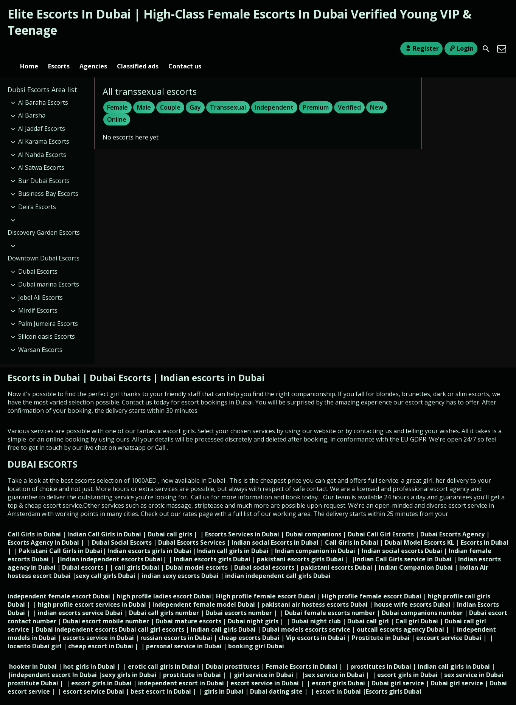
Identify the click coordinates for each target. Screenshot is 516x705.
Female (117, 95)
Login (461, 48)
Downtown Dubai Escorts (43, 246)
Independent (274, 95)
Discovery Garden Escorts (44, 220)
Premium (316, 95)
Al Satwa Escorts (41, 155)
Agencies (93, 49)
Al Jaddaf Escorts (41, 116)
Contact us (184, 49)
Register (421, 48)
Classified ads (138, 49)
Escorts (59, 49)
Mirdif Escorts (38, 298)
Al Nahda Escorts (42, 142)
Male (144, 95)
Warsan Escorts (40, 337)
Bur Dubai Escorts (44, 168)
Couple (170, 95)
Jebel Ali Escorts (40, 285)
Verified (349, 95)
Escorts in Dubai (45, 365)
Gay (195, 95)
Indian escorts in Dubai (212, 365)
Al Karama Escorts (43, 129)
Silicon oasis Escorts (46, 324)
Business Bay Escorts (48, 181)
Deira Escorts (37, 194)
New (376, 95)
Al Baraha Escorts (43, 90)
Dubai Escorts (38, 259)
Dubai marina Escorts (48, 272)
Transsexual (228, 95)
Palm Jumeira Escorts (48, 311)
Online (116, 107)
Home (29, 49)
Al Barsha (31, 103)
